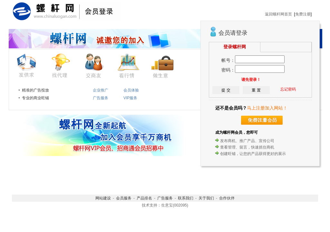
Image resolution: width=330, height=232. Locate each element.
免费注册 (303, 14)
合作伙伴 (227, 198)
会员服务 (123, 198)
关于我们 (206, 198)
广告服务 (165, 198)
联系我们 (185, 198)
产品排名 (144, 198)
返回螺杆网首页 (278, 14)
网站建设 (103, 198)
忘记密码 (288, 89)
